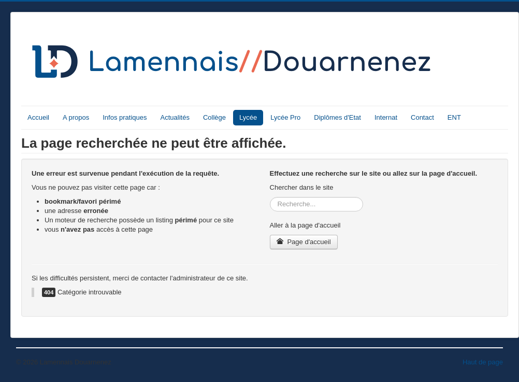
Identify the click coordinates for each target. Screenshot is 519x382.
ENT (454, 117)
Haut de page (483, 362)
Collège (214, 117)
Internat (385, 117)
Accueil (38, 117)
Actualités (175, 117)
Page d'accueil (304, 242)
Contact (422, 117)
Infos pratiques (125, 117)
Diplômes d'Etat (337, 117)
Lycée (248, 117)
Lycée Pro (285, 117)
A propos (76, 117)
